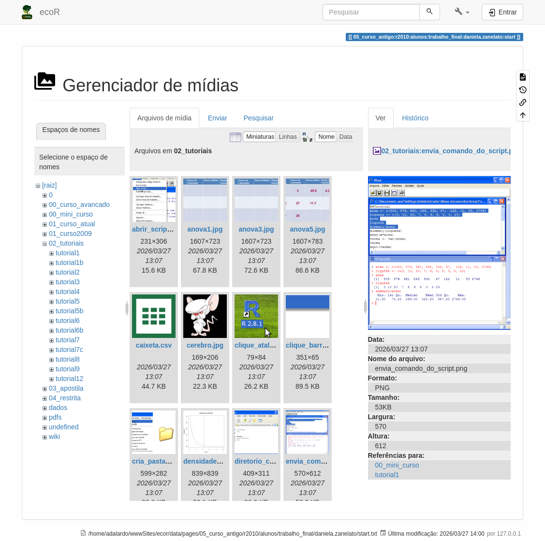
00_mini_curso (71, 214)
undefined (64, 427)
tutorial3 (68, 282)
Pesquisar (259, 118)
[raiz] (49, 185)
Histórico (415, 118)
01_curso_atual (72, 224)
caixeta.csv (154, 345)
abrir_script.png (158, 229)
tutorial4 (68, 291)
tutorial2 (68, 272)
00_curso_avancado (79, 204)
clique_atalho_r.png (266, 345)
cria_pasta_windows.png (172, 461)
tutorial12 (70, 378)
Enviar (217, 118)
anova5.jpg (307, 229)
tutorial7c (69, 349)
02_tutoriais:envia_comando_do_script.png (451, 151)
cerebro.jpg (205, 345)
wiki (54, 436)
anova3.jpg (256, 229)
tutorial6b (70, 330)
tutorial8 (68, 359)
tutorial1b (70, 262)
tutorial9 (68, 369)
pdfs (55, 417)
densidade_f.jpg (209, 461)
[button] (462, 12)
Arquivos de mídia (164, 118)
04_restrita (65, 398)
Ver (381, 118)
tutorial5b (70, 311)
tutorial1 (68, 253)
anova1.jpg (204, 229)
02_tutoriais (66, 243)
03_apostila (66, 388)
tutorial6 (68, 320)
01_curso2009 (70, 233)
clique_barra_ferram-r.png (328, 345)
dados (58, 407)
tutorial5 (68, 301)
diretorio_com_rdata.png (274, 461)
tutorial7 (68, 340)
